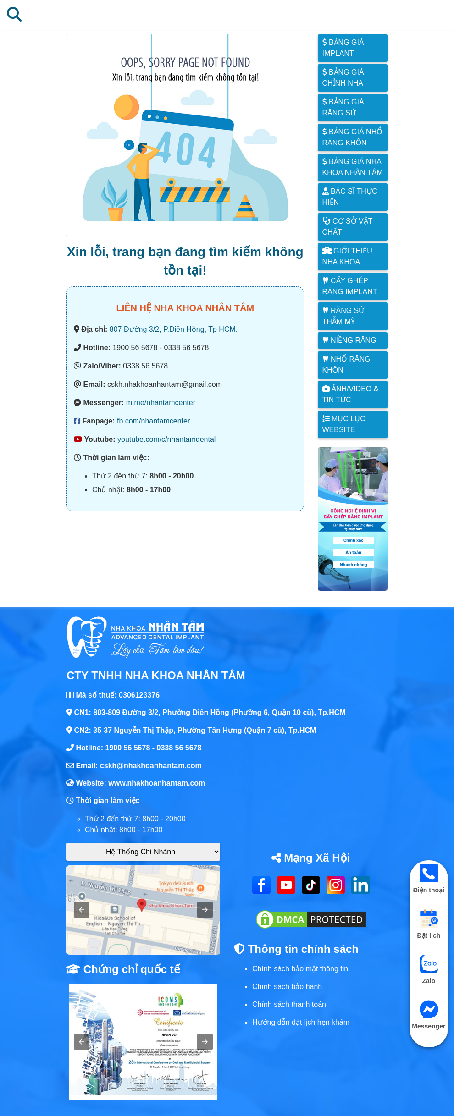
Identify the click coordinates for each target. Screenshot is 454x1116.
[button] (81, 910)
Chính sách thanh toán (289, 1004)
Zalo (429, 969)
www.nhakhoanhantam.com (156, 783)
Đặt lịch (428, 924)
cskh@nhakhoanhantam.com (151, 766)
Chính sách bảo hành (287, 986)
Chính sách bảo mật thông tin (300, 969)
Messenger (428, 1015)
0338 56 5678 (179, 748)
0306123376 (139, 695)
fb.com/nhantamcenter (153, 421)
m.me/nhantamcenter (160, 403)
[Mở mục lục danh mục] (415, 14)
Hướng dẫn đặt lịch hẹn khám (300, 1022)
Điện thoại (428, 879)
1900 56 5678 (127, 748)
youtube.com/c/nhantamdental (166, 439)
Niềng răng (349, 340)
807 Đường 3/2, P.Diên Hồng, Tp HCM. (174, 329)
